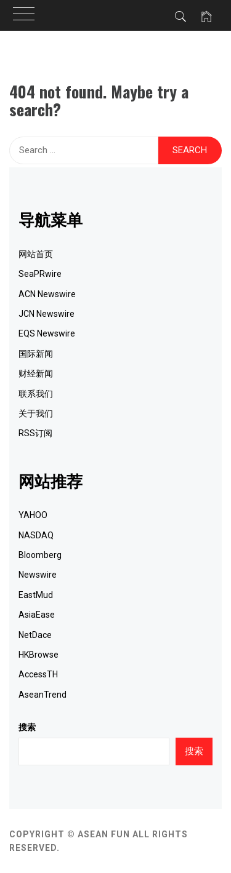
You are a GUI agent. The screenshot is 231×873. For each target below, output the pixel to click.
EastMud (35, 595)
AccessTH (38, 674)
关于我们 (35, 413)
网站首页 (35, 254)
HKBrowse (38, 655)
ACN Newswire (47, 294)
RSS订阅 (35, 433)
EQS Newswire (46, 333)
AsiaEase (36, 615)
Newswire (37, 575)
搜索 (27, 727)
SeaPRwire (40, 274)
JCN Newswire (46, 314)
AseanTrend (42, 695)
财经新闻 (35, 373)
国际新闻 (35, 354)
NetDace (35, 635)
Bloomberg (40, 555)
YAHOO (32, 515)
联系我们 (35, 394)
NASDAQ (36, 535)
